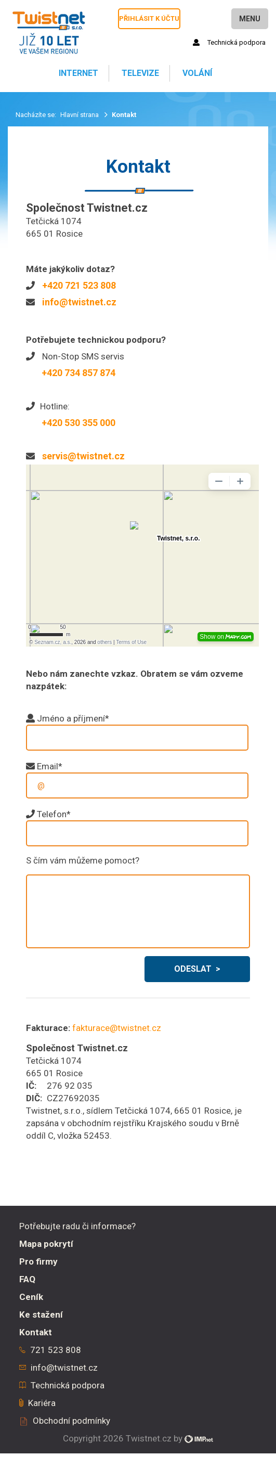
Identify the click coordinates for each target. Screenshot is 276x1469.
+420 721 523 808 (79, 285)
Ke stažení (41, 1314)
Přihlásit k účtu (149, 18)
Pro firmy (38, 1261)
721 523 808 (55, 1350)
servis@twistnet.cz (83, 455)
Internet (77, 73)
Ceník (31, 1297)
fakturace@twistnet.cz (116, 1028)
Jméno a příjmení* (73, 718)
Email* (49, 766)
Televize (139, 73)
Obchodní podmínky (71, 1420)
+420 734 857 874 (78, 372)
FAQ (27, 1279)
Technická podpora (229, 42)
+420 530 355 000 (78, 422)
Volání (196, 73)
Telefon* (54, 814)
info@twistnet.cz (79, 302)
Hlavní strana (80, 115)
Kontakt (35, 1332)
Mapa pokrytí (46, 1244)
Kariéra (42, 1403)
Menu (249, 19)
